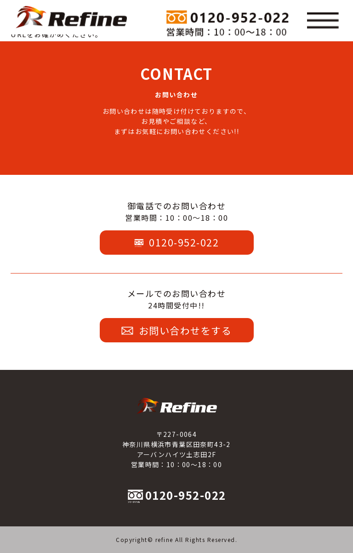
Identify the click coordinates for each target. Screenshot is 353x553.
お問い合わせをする (176, 330)
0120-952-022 (176, 242)
